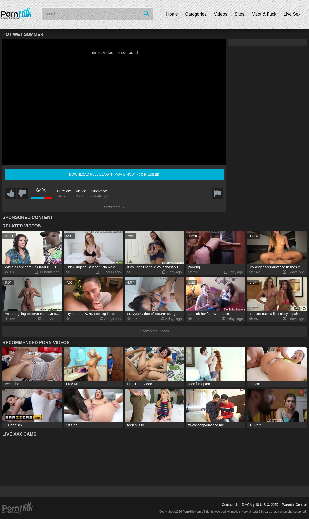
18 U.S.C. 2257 (267, 505)
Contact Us (230, 505)
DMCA (247, 505)
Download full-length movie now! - (114, 174)
